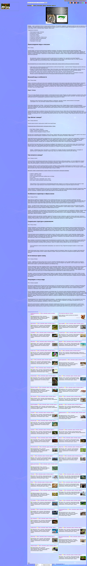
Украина (31, 131)
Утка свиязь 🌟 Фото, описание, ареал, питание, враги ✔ (43, 500)
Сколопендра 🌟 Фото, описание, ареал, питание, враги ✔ (43, 437)
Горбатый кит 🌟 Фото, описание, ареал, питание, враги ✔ (43, 527)
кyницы (82, 267)
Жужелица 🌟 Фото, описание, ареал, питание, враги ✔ (43, 536)
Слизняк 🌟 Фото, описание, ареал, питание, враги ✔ (42, 412)
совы (65, 262)
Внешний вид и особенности (36, 33)
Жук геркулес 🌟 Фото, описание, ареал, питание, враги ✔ (43, 396)
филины (68, 262)
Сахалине (81, 72)
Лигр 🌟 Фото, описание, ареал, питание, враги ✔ (41, 359)
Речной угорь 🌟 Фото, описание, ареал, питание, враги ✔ (43, 420)
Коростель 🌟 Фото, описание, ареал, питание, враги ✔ (71, 446)
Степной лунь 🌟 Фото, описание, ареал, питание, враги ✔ (72, 332)
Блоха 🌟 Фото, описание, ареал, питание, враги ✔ (70, 482)
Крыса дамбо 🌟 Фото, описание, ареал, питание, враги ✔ (71, 323)
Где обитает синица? (34, 34)
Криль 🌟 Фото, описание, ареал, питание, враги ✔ (70, 375)
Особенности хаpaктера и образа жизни (38, 37)
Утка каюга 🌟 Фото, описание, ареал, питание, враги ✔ (71, 429)
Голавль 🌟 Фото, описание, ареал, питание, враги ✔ (70, 474)
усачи (31, 176)
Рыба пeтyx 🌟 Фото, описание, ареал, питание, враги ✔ (43, 350)
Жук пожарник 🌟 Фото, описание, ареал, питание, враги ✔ (44, 518)
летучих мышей (47, 184)
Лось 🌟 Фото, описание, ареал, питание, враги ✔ (70, 350)
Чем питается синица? (35, 35)
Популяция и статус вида (35, 40)
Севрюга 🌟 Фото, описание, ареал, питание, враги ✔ (42, 367)
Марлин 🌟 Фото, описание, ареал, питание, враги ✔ (70, 341)
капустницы (36, 178)
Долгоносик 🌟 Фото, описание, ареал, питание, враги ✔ (43, 323)
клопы (40, 173)
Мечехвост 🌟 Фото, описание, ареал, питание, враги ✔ (43, 341)
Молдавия (40, 131)
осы (31, 177)
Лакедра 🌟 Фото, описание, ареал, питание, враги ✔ (70, 490)
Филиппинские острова (43, 130)
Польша (35, 131)
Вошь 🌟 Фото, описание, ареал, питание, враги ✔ (42, 482)
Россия (48, 131)
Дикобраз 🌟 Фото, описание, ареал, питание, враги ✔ (71, 404)
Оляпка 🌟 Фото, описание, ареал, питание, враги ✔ (70, 396)
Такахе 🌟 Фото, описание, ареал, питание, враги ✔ (70, 500)
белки (48, 266)
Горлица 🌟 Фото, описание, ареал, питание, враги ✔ (42, 429)
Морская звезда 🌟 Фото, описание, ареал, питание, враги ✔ (44, 387)
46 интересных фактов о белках (66, 313)
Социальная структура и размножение (38, 38)
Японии (31, 73)
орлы (79, 262)
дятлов (39, 263)
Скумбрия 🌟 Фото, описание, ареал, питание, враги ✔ (43, 332)
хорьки (29, 268)
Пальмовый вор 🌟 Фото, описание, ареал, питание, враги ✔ (44, 446)
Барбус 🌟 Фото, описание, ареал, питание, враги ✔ (70, 554)
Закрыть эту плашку (46, 564)
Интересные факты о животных (75, 1)
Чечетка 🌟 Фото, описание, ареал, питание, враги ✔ (42, 474)
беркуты (82, 262)
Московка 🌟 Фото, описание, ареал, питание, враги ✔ (71, 455)
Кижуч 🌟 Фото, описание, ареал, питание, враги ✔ (42, 455)
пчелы (34, 177)
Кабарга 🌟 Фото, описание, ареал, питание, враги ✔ (70, 527)
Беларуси (44, 131)
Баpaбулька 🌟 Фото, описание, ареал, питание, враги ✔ (71, 387)
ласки (33, 268)
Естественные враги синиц (35, 39)
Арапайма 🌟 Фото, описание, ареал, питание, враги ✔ (43, 509)
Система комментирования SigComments (33, 311)
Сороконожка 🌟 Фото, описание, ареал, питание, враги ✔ (43, 375)
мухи (46, 178)
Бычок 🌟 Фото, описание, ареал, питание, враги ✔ (70, 437)
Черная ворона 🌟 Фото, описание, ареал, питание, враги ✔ (44, 545)
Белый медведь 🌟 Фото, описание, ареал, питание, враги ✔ (44, 404)
